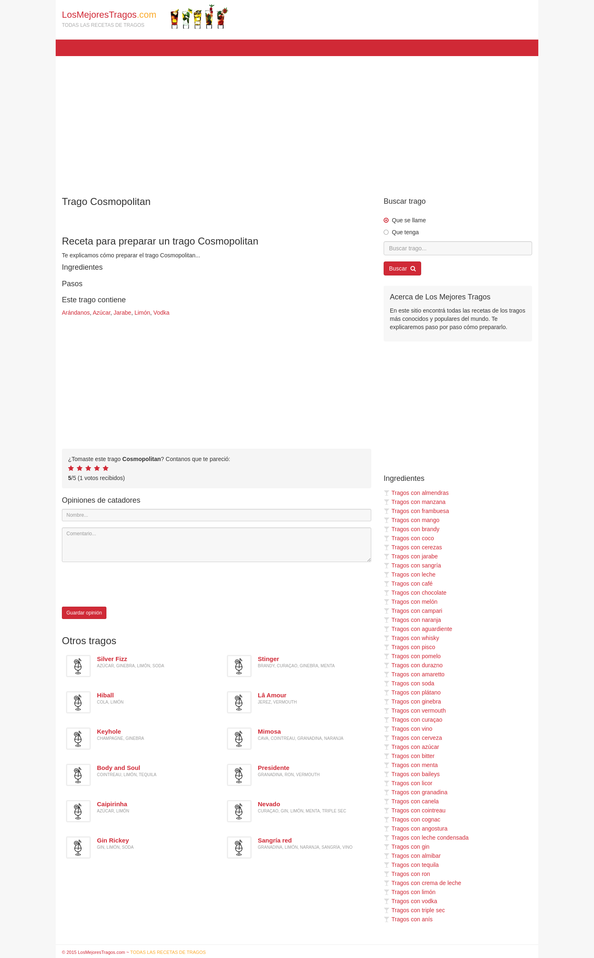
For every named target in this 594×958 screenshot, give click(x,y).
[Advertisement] (297, 122)
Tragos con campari (413, 610)
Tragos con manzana (415, 502)
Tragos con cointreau (415, 810)
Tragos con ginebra (412, 701)
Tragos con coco (409, 538)
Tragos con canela (411, 801)
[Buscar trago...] (458, 248)
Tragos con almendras (416, 493)
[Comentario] (216, 544)
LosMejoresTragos (145, 16)
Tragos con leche (410, 574)
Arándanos (76, 312)
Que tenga (405, 232)
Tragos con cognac (412, 819)
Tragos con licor (408, 783)
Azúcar (102, 312)
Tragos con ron (407, 874)
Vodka (161, 312)
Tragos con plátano (412, 692)
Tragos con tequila (411, 864)
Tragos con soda (409, 683)
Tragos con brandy (411, 529)
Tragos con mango (411, 520)
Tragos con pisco (409, 647)
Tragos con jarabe (411, 556)
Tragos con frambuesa (416, 511)
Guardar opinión (84, 613)
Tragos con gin (406, 846)
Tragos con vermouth (415, 710)
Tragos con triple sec (414, 910)
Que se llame (409, 220)
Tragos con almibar (412, 855)
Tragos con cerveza (413, 737)
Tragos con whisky (411, 638)
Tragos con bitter (409, 756)
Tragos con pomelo (412, 656)
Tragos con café (408, 583)
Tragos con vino (408, 728)
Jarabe (122, 312)
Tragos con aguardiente (418, 629)
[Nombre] (216, 515)
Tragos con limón (410, 892)
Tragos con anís (408, 919)
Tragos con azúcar (411, 747)
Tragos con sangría (412, 565)
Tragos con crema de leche (422, 883)
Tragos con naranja (412, 620)
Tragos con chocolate (415, 592)
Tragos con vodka (410, 901)
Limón (142, 312)
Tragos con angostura (416, 828)
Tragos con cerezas (413, 547)
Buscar (402, 268)
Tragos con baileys (412, 774)
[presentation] (124, 584)
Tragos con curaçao (413, 719)
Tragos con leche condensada (426, 837)
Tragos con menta (411, 765)
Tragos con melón (411, 601)
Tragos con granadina (416, 792)
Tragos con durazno (413, 665)
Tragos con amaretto (414, 674)
